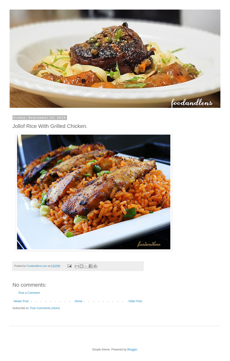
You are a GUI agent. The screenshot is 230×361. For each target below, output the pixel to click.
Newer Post (21, 301)
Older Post (135, 301)
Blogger (132, 349)
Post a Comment (29, 293)
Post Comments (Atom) (45, 308)
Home (78, 301)
